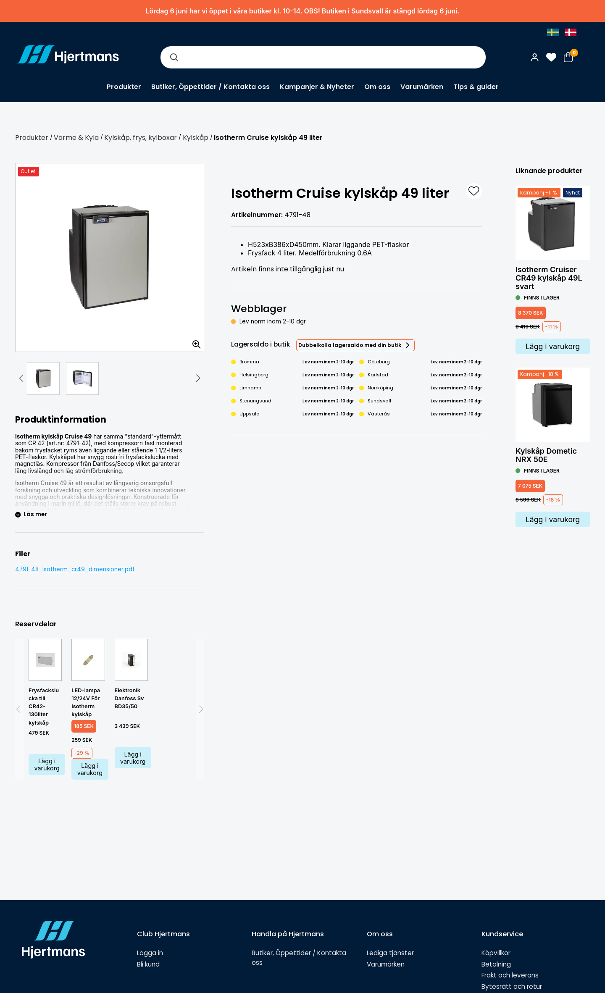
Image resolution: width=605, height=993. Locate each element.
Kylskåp (195, 137)
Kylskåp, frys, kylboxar (140, 137)
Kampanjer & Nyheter (317, 87)
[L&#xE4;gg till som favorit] (474, 191)
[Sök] (173, 57)
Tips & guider (476, 87)
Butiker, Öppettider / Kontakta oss (210, 87)
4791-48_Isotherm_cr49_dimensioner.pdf (75, 569)
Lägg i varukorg (47, 764)
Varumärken (421, 87)
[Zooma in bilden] (194, 341)
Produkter (124, 87)
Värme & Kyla (76, 137)
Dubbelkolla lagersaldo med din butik (349, 345)
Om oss (377, 87)
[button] (21, 378)
